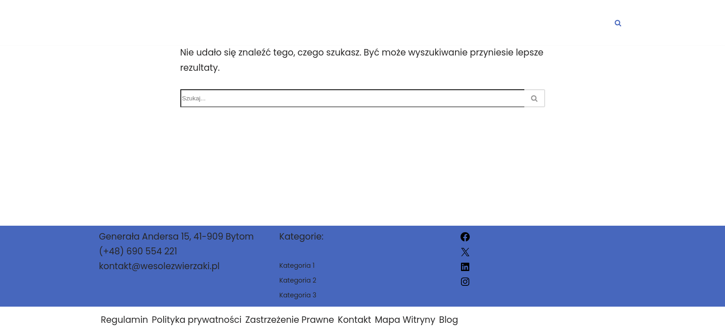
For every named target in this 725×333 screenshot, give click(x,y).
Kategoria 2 (491, 23)
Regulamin (124, 320)
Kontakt (354, 320)
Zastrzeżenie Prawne (290, 320)
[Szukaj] (617, 22)
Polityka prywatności (196, 320)
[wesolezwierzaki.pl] (138, 22)
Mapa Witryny (405, 320)
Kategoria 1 (406, 23)
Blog (448, 320)
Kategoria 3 (577, 23)
